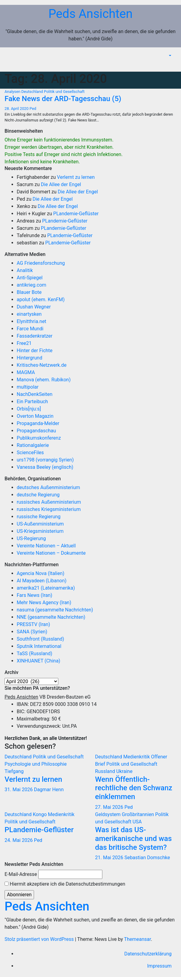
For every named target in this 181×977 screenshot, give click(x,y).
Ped (32, 108)
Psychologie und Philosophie (36, 764)
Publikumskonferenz (39, 438)
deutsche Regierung (38, 495)
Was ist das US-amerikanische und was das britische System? (133, 839)
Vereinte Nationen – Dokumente (51, 553)
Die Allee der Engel (61, 184)
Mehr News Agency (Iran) (44, 602)
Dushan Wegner (34, 307)
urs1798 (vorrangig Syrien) (45, 460)
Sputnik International (39, 646)
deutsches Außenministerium (48, 487)
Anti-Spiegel (30, 278)
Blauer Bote (29, 292)
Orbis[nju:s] (29, 409)
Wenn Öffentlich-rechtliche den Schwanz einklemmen (133, 788)
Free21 (24, 343)
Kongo (40, 814)
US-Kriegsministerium (40, 531)
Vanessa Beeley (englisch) (45, 467)
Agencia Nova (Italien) (40, 573)
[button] (169, 56)
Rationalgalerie (33, 445)
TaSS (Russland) (34, 653)
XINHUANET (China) (38, 661)
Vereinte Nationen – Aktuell (46, 546)
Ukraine (124, 771)
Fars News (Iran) (34, 595)
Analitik (25, 270)
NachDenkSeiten (35, 394)
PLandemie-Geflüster (75, 213)
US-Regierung (31, 538)
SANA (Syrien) (32, 632)
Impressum (159, 966)
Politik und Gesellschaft (64, 91)
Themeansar (137, 939)
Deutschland (32, 91)
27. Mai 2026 (110, 807)
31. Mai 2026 (19, 789)
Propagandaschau (36, 431)
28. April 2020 (17, 108)
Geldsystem (108, 814)
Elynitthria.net (31, 321)
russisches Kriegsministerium (49, 509)
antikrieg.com (31, 285)
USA (137, 822)
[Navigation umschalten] (172, 64)
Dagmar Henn (49, 789)
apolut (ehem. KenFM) (41, 299)
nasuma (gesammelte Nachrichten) (55, 610)
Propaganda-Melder (38, 423)
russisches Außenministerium (49, 502)
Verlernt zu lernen (76, 177)
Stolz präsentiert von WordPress (40, 939)
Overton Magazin (35, 416)
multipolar (28, 387)
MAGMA (26, 372)
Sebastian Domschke (147, 857)
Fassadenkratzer (35, 336)
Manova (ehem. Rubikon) (44, 380)
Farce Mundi (30, 329)
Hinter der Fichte (35, 350)
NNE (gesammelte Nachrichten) (51, 617)
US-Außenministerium (40, 524)
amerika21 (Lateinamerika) (46, 588)
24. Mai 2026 (19, 840)
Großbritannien (138, 814)
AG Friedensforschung (41, 263)
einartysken (29, 314)
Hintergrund (29, 358)
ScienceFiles (30, 452)
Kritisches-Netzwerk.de (42, 365)
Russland (105, 771)
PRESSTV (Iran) (33, 624)
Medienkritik (137, 757)
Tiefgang (14, 771)
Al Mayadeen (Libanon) (42, 581)
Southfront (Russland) (40, 639)
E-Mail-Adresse (21, 874)
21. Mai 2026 (110, 857)
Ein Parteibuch (32, 401)
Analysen (13, 91)
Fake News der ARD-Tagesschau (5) (63, 98)
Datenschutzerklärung (148, 954)
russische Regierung (38, 516)
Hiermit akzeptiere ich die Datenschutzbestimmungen (65, 884)
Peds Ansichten (90, 14)
